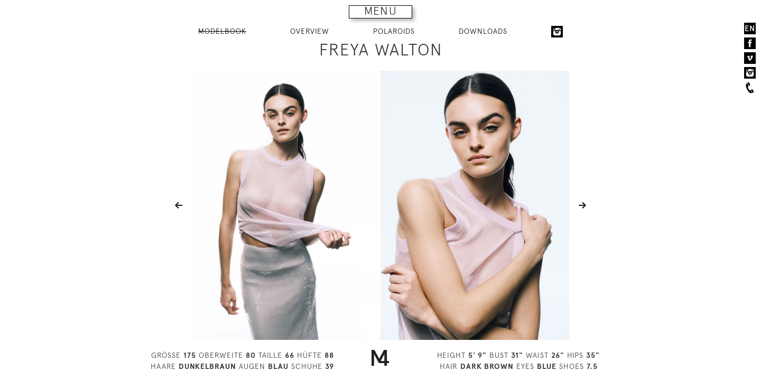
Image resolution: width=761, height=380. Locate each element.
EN (750, 28)
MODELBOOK (222, 31)
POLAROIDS (394, 31)
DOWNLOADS (483, 31)
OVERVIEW (309, 31)
